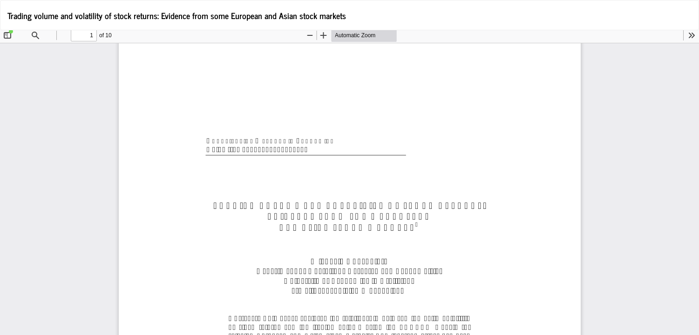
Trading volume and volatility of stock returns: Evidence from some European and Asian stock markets (176, 15)
